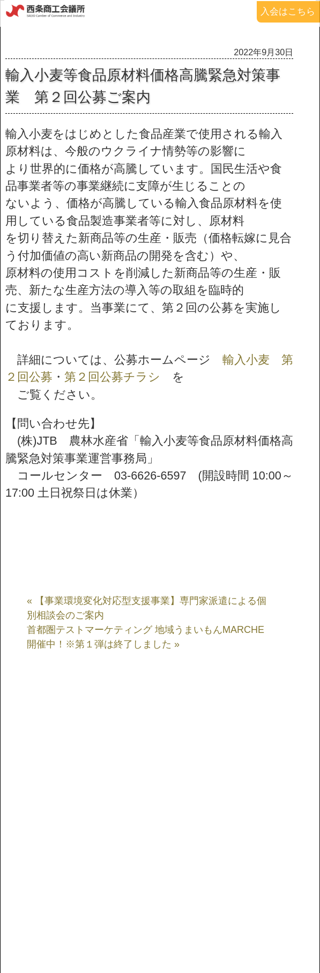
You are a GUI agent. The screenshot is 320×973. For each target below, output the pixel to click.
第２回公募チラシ (112, 377)
